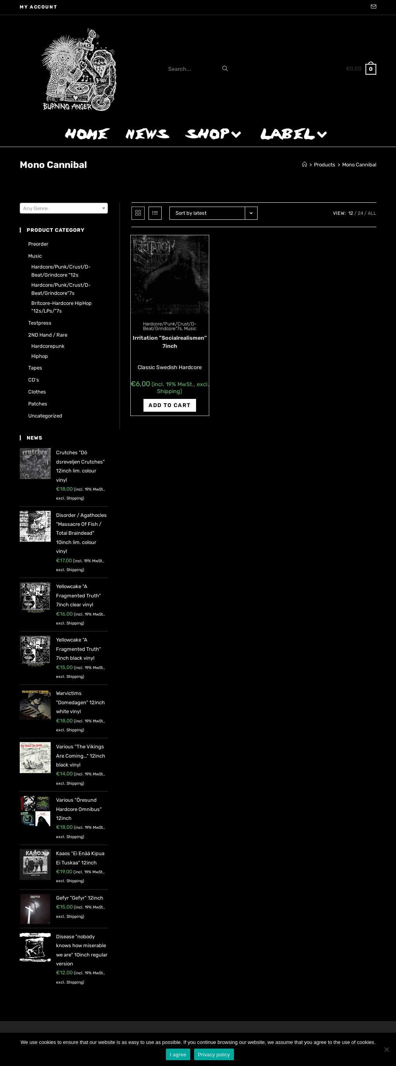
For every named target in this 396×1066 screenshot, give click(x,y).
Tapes (35, 368)
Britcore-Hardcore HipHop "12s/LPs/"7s (61, 307)
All (372, 213)
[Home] (304, 165)
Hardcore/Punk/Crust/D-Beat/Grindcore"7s (169, 326)
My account (38, 7)
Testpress (39, 323)
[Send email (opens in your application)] (372, 7)
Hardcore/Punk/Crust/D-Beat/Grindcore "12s (60, 271)
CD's (33, 380)
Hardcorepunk (48, 346)
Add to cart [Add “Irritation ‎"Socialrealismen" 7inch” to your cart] (169, 405)
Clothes (37, 392)
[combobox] (64, 208)
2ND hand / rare (47, 335)
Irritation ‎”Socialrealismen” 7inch (170, 342)
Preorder (38, 244)
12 (350, 213)
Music (190, 328)
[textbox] (64, 208)
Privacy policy (214, 1054)
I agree (178, 1054)
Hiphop (39, 356)
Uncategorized (45, 416)
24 (360, 213)
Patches (37, 404)
